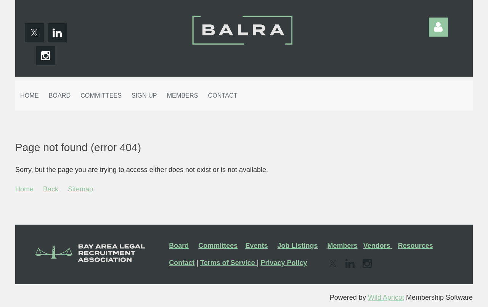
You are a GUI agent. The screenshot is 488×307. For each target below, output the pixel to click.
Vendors (377, 245)
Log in (438, 27)
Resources (415, 245)
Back (50, 189)
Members (342, 245)
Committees (218, 245)
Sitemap (80, 189)
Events (256, 245)
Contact (181, 263)
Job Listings (297, 245)
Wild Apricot (386, 297)
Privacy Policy (283, 263)
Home (24, 189)
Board (179, 245)
